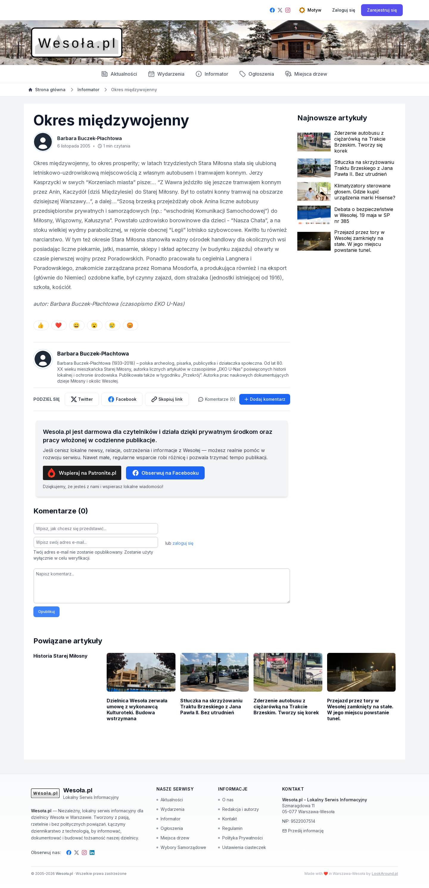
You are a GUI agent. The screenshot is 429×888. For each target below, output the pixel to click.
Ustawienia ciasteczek (242, 847)
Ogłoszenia (256, 73)
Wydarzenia (170, 809)
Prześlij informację (303, 830)
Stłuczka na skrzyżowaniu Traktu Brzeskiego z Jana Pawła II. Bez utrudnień (364, 168)
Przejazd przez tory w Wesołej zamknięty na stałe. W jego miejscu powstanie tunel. (359, 241)
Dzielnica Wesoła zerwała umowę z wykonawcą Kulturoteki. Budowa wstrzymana (137, 709)
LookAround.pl (385, 873)
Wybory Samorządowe (181, 847)
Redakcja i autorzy (238, 809)
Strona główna (47, 89)
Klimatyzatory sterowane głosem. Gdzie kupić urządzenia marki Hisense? (364, 192)
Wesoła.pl (65, 873)
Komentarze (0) (217, 399)
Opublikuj (46, 611)
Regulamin (230, 828)
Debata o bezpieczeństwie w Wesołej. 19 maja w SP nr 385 (363, 215)
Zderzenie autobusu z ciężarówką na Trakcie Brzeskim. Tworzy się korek (360, 142)
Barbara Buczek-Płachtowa (89, 138)
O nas (226, 799)
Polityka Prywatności (240, 837)
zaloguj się (182, 543)
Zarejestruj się (382, 10)
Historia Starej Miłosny (60, 656)
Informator (211, 73)
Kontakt (227, 818)
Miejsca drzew (306, 73)
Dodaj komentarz (264, 399)
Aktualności (119, 73)
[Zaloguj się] (343, 10)
